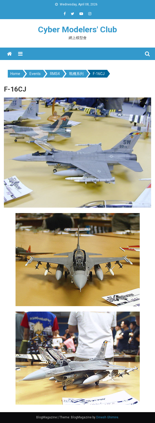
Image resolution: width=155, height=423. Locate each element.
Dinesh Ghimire (107, 417)
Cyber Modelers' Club (77, 29)
